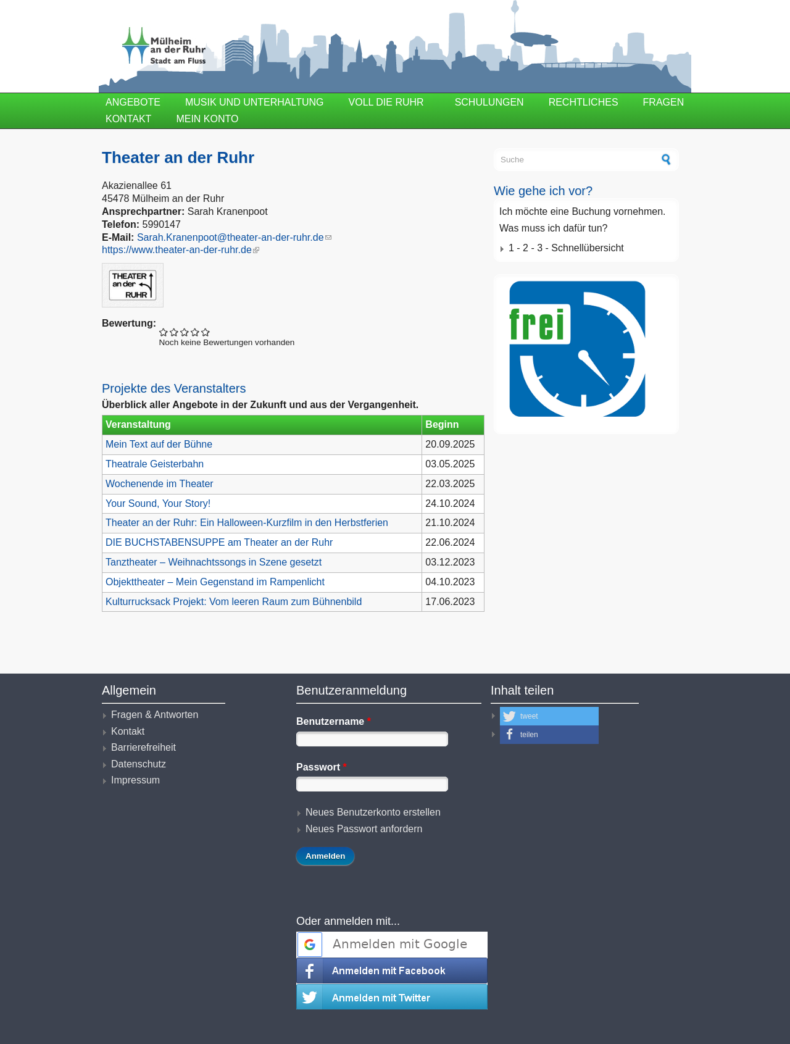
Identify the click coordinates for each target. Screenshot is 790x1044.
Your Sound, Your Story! (158, 503)
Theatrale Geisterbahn (155, 464)
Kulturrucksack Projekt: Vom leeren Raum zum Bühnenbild (234, 601)
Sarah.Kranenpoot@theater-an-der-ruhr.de (234, 237)
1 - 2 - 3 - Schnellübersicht (566, 248)
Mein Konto (207, 119)
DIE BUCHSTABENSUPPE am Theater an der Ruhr (219, 542)
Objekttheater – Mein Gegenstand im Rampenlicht (215, 582)
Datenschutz (138, 764)
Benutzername (333, 721)
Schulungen (489, 102)
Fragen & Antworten (154, 714)
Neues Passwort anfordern (364, 829)
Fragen (663, 102)
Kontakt (128, 119)
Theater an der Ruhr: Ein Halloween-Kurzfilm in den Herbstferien (247, 522)
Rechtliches (583, 102)
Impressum (135, 780)
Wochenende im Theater (160, 483)
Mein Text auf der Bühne (159, 444)
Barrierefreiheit (143, 747)
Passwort (321, 767)
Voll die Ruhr (386, 102)
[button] (549, 716)
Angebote (133, 102)
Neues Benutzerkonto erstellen (373, 812)
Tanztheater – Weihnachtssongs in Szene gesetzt (214, 562)
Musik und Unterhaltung (254, 102)
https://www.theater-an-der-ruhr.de (180, 249)
